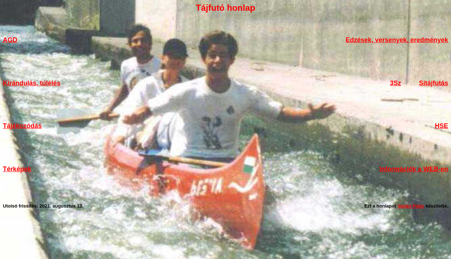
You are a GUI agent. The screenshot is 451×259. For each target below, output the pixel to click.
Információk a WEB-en (413, 169)
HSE (441, 126)
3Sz (395, 83)
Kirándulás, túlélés (31, 83)
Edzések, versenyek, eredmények (397, 40)
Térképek (17, 169)
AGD (10, 40)
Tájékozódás (22, 126)
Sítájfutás (433, 83)
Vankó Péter (410, 206)
